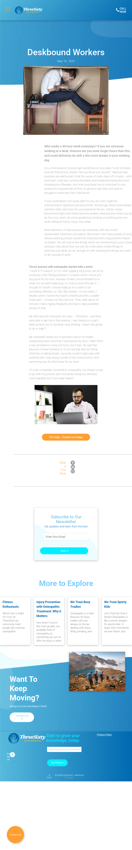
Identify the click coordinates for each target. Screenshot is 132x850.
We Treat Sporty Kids (115, 604)
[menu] (7, 8)
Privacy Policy (104, 734)
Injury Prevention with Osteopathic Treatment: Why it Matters (48, 609)
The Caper (69, 777)
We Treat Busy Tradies (80, 604)
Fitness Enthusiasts (11, 604)
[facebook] (12, 755)
